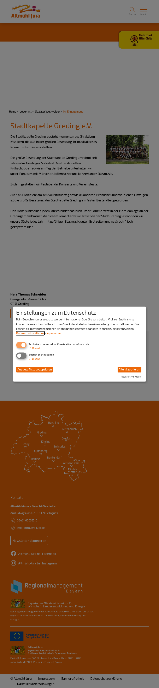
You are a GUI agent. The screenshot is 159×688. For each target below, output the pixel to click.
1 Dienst (34, 348)
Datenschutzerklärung (30, 333)
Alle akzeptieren (129, 369)
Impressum (53, 333)
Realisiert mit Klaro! (130, 376)
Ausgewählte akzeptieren (34, 369)
